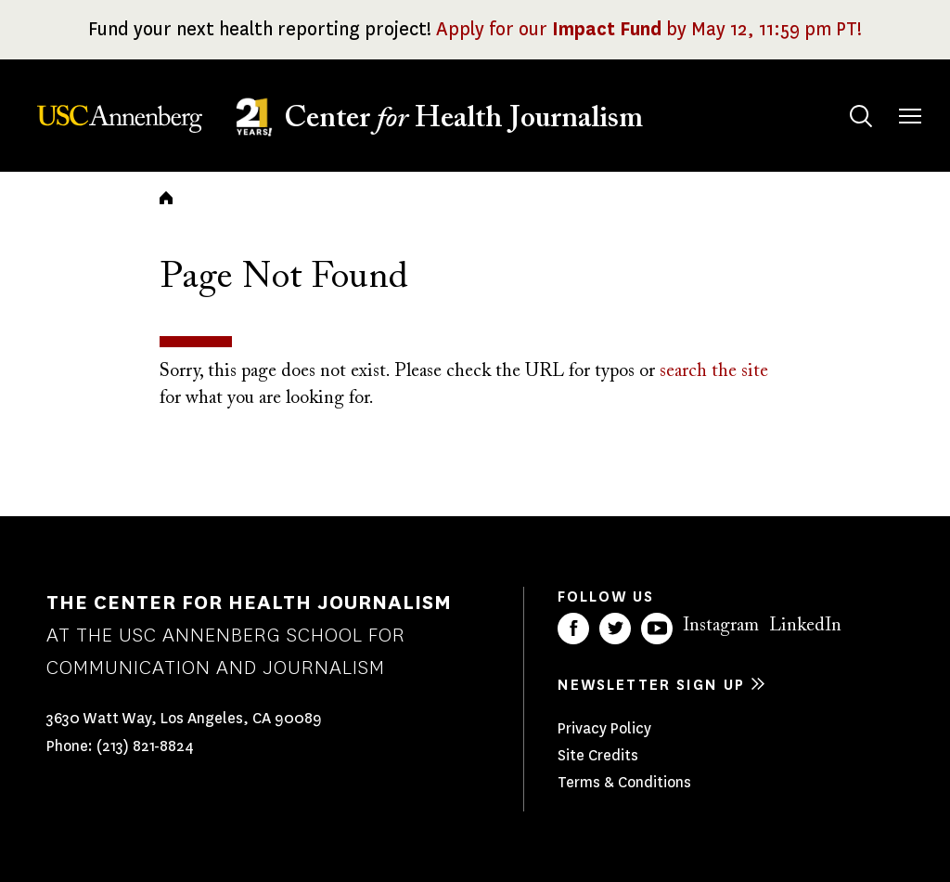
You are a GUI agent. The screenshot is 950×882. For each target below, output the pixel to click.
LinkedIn (805, 625)
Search (842, 97)
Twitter (615, 628)
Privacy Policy (604, 728)
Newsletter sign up (651, 684)
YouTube (657, 628)
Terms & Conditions (624, 782)
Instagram (721, 625)
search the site (714, 371)
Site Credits (598, 755)
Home (166, 197)
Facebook (573, 628)
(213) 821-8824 (145, 746)
